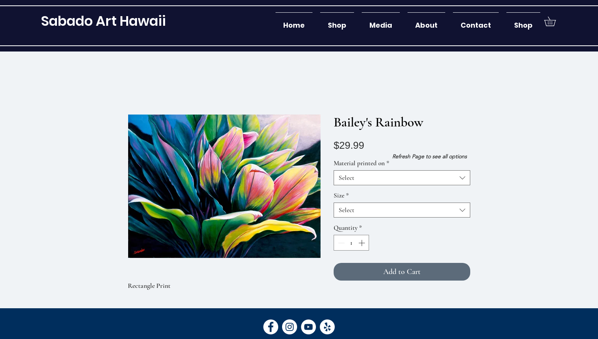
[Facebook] (270, 326)
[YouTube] (308, 326)
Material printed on (361, 163)
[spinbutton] (351, 243)
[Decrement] (340, 243)
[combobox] (402, 177)
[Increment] (362, 243)
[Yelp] (327, 326)
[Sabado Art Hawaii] (103, 20)
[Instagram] (289, 326)
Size (341, 195)
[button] (337, 22)
